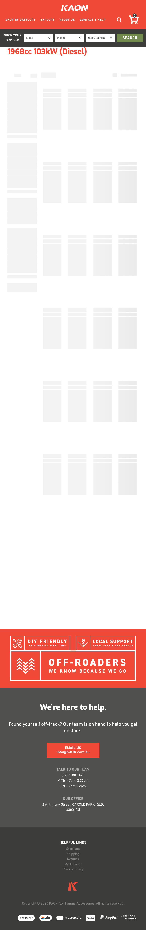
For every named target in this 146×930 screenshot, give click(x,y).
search (129, 38)
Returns (73, 859)
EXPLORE (47, 19)
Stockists (73, 849)
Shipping (73, 854)
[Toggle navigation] (119, 20)
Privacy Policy (73, 869)
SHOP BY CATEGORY (20, 19)
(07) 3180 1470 (73, 775)
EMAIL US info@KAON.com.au (73, 750)
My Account (73, 864)
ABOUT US (67, 19)
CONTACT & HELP (93, 19)
